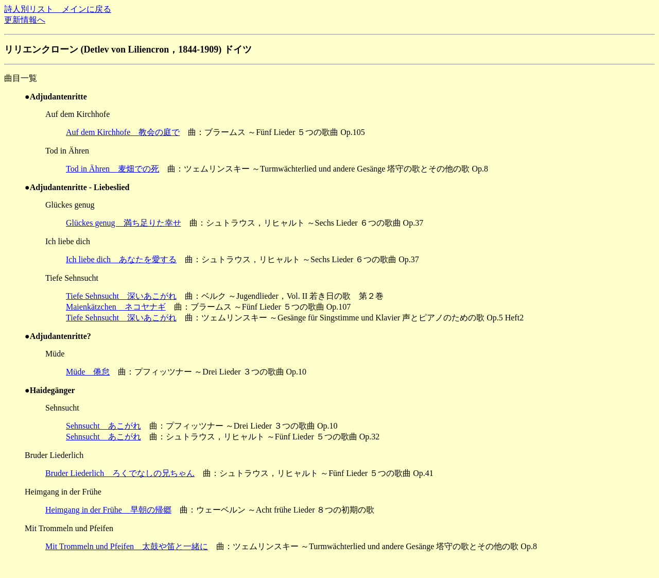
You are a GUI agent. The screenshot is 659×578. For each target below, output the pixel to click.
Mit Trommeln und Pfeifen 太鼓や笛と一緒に (126, 546)
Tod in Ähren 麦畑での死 (112, 168)
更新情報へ (24, 19)
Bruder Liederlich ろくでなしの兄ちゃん (120, 473)
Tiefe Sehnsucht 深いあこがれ (121, 296)
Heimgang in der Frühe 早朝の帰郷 (108, 509)
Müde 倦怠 (88, 371)
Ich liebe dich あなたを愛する (121, 259)
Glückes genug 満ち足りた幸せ (123, 222)
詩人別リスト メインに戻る (57, 9)
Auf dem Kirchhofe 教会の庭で (123, 132)
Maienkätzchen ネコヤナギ (116, 306)
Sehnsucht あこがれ (103, 425)
